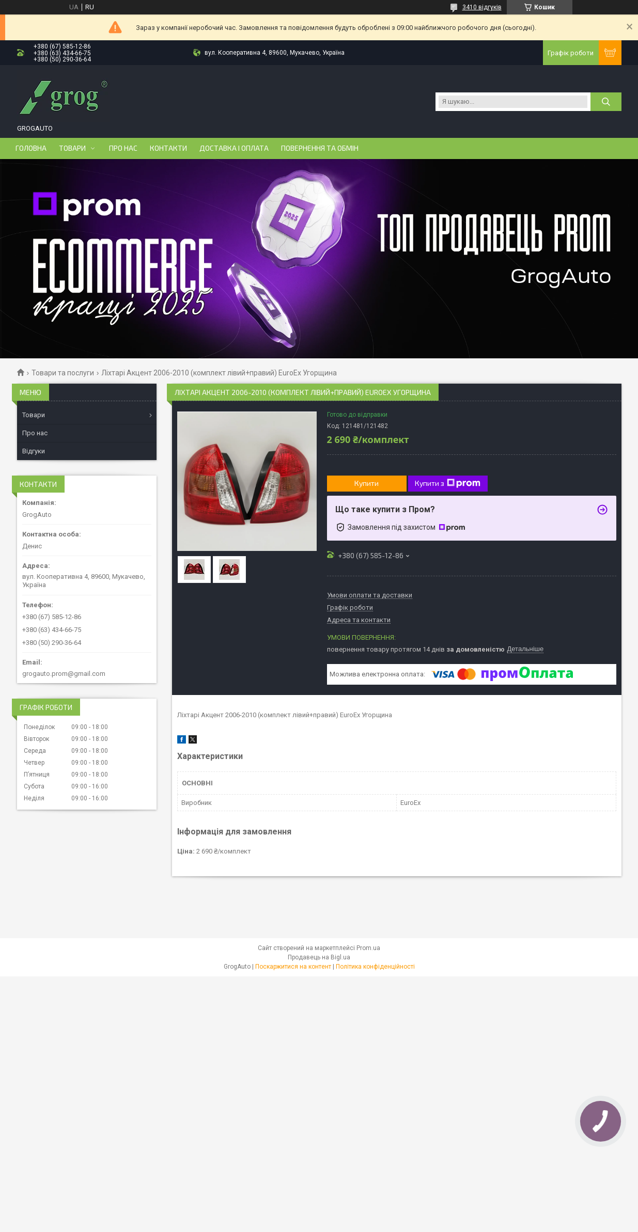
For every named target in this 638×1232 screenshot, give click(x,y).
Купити (366, 483)
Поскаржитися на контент (293, 966)
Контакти (168, 148)
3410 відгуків (482, 7)
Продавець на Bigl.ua (319, 957)
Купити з (447, 483)
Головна (30, 148)
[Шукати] (605, 101)
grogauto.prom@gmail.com (63, 673)
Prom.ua (368, 948)
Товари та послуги (63, 373)
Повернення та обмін (320, 148)
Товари (72, 148)
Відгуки (33, 451)
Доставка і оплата (234, 148)
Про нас (123, 148)
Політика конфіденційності (375, 966)
